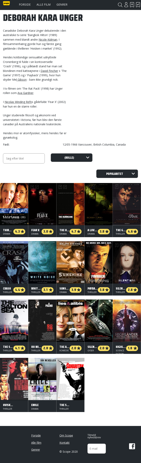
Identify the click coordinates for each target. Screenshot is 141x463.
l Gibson (21, 79)
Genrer (61, 4)
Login (126, 4)
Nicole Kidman (48, 39)
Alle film (44, 4)
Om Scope (66, 435)
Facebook (132, 446)
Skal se (132, 4)
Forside (25, 4)
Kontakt (64, 442)
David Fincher (49, 71)
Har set (138, 4)
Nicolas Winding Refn (18, 102)
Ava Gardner (25, 93)
